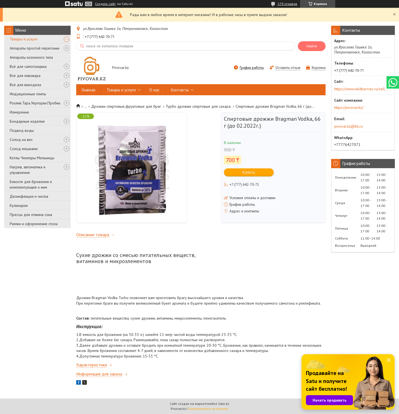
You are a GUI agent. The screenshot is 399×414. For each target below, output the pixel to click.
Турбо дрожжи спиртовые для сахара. (198, 106)
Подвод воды (22, 130)
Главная (88, 90)
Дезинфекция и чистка (29, 196)
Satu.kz (223, 404)
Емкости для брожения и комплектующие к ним (31, 184)
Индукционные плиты (28, 93)
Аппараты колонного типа (31, 57)
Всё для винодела (25, 84)
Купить (248, 172)
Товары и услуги (23, 39)
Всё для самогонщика (28, 66)
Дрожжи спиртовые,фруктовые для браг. (126, 106)
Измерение (19, 112)
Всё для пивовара (25, 75)
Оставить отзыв (287, 67)
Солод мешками (24, 148)
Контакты (180, 90)
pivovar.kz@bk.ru (348, 126)
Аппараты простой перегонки (34, 48)
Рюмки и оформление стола (34, 223)
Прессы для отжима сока (31, 214)
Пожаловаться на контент (208, 409)
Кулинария (19, 205)
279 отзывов (287, 4)
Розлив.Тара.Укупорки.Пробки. (35, 103)
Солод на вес (21, 139)
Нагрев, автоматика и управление (27, 169)
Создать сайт (105, 4)
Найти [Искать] (311, 46)
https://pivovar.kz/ (349, 107)
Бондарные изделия (27, 121)
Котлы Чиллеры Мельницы (32, 157)
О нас (154, 90)
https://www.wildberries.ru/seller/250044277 (361, 88)
